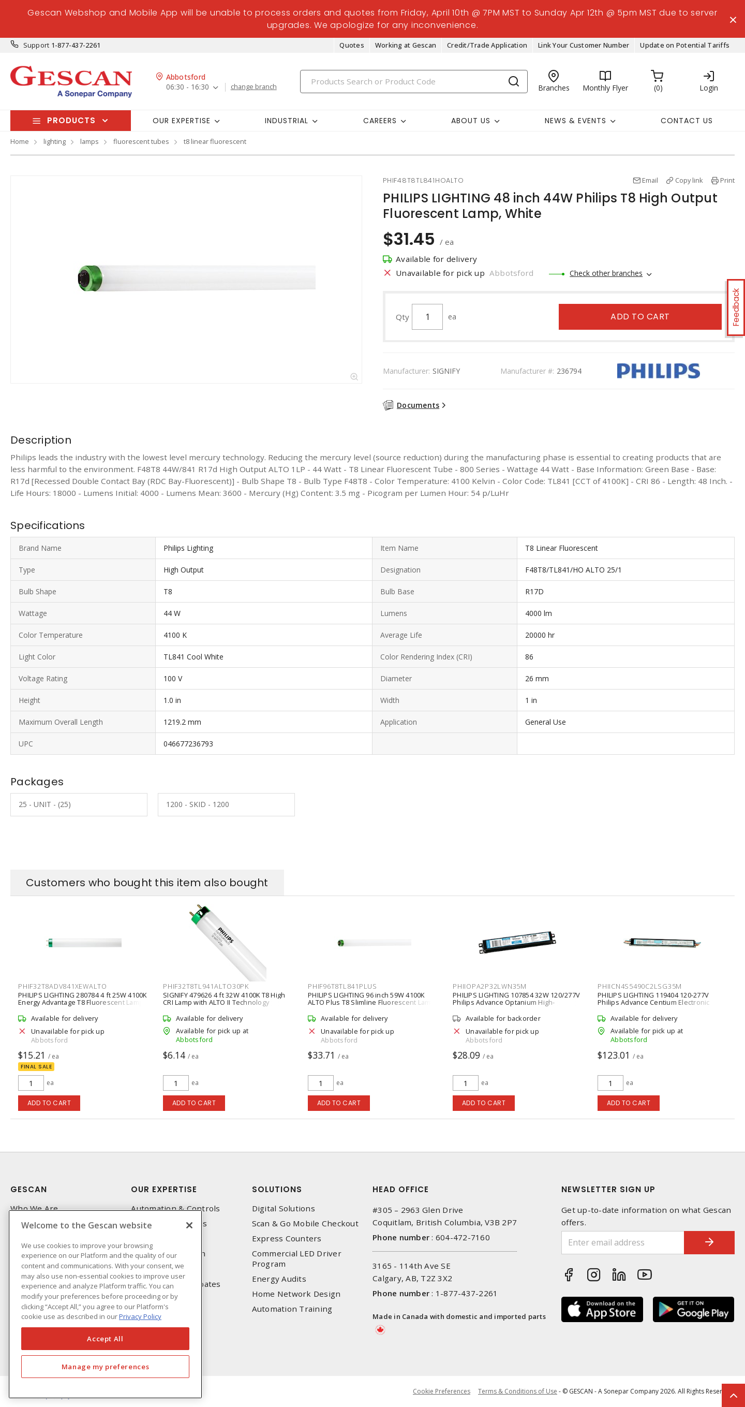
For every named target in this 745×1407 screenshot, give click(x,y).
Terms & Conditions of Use (517, 1391)
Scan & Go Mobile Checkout (305, 1224)
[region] (105, 1304)
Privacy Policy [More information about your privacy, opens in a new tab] (140, 1316)
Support (36, 45)
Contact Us (687, 120)
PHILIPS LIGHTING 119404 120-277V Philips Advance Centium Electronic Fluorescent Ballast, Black (654, 1003)
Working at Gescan (405, 45)
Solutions (277, 1189)
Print (727, 180)
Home (19, 141)
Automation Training (292, 1309)
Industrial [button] (286, 120)
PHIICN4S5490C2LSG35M (640, 986)
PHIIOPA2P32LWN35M (490, 986)
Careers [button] (380, 120)
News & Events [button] (575, 120)
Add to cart (640, 317)
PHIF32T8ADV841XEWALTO (62, 986)
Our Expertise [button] (182, 120)
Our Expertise (164, 1189)
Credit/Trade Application (487, 45)
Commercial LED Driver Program (296, 1259)
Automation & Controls (175, 1208)
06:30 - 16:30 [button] (187, 87)
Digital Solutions (283, 1208)
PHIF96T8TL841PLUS (342, 986)
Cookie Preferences (441, 1391)
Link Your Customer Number (583, 45)
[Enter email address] (622, 1242)
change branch (254, 87)
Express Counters (287, 1239)
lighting (54, 141)
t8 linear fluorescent (215, 141)
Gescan (28, 1189)
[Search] (414, 81)
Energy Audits (279, 1279)
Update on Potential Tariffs (684, 45)
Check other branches (606, 274)
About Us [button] (470, 120)
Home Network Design (296, 1294)
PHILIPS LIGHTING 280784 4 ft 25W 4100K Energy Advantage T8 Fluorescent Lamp (82, 999)
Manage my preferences (106, 1366)
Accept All (105, 1338)
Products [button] (71, 120)
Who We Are (34, 1208)
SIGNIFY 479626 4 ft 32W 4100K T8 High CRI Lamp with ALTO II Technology (224, 999)
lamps (89, 141)
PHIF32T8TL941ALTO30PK (206, 986)
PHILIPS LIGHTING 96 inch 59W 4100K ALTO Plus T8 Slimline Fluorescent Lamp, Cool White (372, 1003)
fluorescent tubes (141, 141)
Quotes (351, 45)
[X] (189, 1225)
